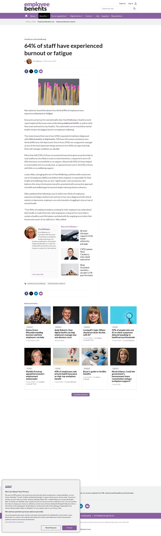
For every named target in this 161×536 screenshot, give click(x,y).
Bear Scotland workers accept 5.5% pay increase (86, 270)
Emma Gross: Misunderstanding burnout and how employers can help (35, 334)
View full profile (37, 274)
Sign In (130, 3)
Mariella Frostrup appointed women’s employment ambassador (35, 375)
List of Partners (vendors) (14, 522)
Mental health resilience (56, 283)
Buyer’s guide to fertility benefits (94, 372)
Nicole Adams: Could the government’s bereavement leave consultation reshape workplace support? (123, 376)
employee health (71, 123)
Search (134, 8)
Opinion (30, 327)
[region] (41, 506)
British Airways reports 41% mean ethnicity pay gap (86, 237)
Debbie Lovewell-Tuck (92, 339)
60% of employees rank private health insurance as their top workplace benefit (66, 375)
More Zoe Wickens (69, 227)
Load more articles (80, 395)
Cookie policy (86, 516)
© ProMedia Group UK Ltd (104, 516)
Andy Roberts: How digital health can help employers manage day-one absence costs (66, 334)
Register (122, 3)
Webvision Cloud (85, 529)
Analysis (87, 368)
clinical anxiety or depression (42, 139)
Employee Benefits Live (46, 22)
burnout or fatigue (44, 113)
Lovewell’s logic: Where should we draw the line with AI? (94, 332)
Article (115, 327)
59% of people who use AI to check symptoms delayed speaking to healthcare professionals (123, 334)
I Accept (69, 528)
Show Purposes (50, 528)
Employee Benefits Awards (65, 22)
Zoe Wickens (37, 61)
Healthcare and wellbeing (35, 39)
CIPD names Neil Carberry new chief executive (86, 254)
